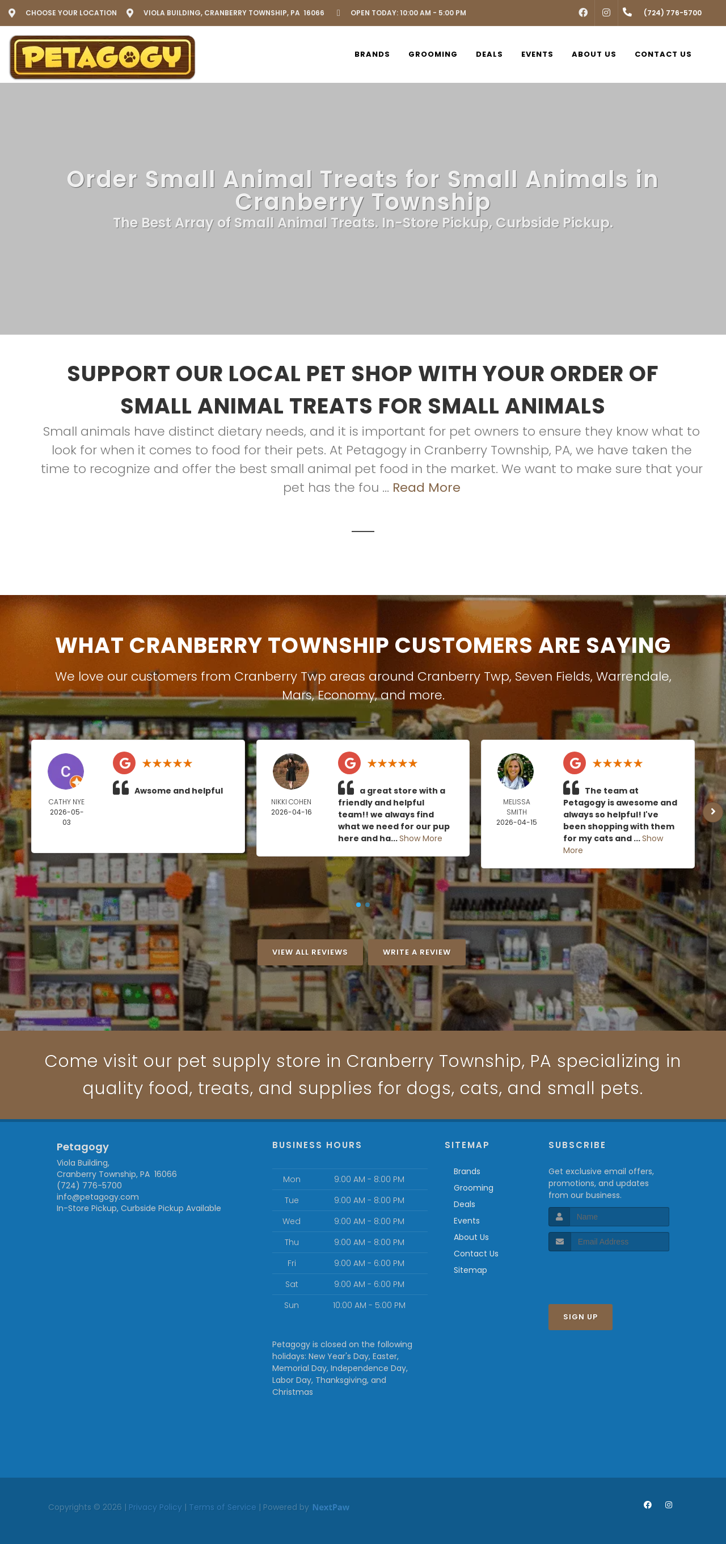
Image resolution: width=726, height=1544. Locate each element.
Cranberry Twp (463, 676)
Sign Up (580, 1316)
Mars (297, 695)
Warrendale (632, 676)
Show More (420, 838)
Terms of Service (222, 1507)
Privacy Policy (155, 1507)
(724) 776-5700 (89, 1185)
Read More (426, 487)
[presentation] (608, 1272)
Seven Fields (552, 676)
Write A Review (417, 952)
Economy (346, 695)
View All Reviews (310, 952)
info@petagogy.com (98, 1197)
